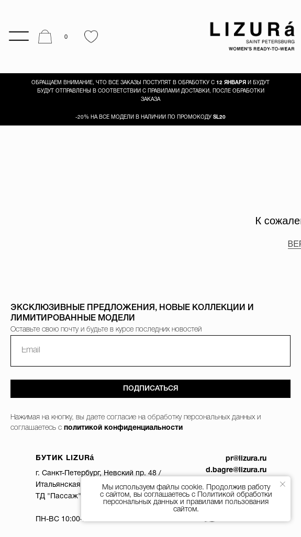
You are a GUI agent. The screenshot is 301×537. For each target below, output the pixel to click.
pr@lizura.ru (246, 458)
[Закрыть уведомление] (282, 484)
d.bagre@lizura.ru (236, 470)
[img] (249, 36)
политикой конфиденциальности (123, 428)
